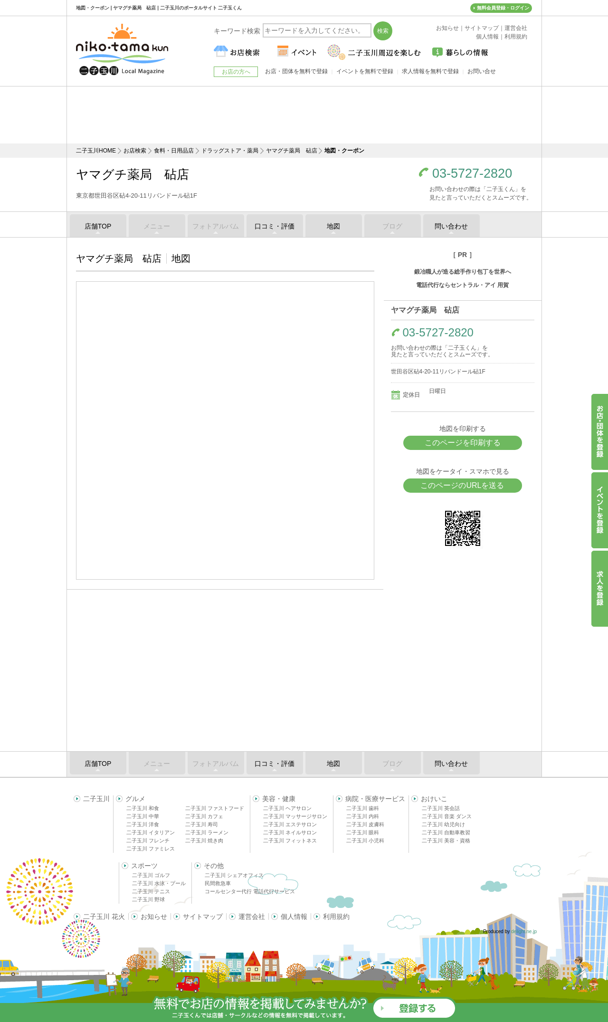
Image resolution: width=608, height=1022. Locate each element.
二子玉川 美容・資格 (446, 840)
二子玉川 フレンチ (148, 840)
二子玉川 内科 (362, 816)
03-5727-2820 (472, 173)
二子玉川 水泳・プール (159, 883)
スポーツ (144, 865)
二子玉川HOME (96, 150)
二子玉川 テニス (151, 891)
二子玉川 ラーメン (206, 832)
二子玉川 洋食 (142, 824)
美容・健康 (278, 798)
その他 (214, 865)
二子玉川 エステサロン (290, 824)
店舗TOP (98, 226)
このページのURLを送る (462, 485)
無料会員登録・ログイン (503, 7)
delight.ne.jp (524, 931)
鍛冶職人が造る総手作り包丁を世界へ (462, 271)
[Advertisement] (304, 115)
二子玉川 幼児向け (443, 824)
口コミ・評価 (274, 226)
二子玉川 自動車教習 (446, 832)
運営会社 (251, 916)
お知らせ (154, 916)
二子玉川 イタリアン (150, 832)
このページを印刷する (463, 443)
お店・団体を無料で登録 (296, 71)
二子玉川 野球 (148, 899)
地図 (333, 226)
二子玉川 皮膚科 (365, 824)
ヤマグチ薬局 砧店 (291, 150)
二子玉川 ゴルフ (151, 875)
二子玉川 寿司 (201, 824)
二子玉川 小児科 (365, 840)
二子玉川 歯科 (362, 808)
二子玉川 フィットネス (290, 840)
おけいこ (434, 798)
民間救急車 (218, 883)
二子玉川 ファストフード (214, 808)
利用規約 (336, 916)
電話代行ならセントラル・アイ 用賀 (462, 285)
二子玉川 (96, 798)
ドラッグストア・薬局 (229, 150)
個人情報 (294, 916)
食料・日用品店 (174, 150)
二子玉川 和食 (142, 808)
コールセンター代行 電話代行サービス (250, 891)
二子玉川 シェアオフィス (234, 875)
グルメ (135, 798)
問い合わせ (451, 226)
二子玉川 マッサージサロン (295, 816)
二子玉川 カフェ (204, 816)
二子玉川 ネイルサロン (290, 832)
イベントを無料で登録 (364, 71)
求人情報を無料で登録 (430, 71)
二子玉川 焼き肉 (204, 840)
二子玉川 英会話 (441, 808)
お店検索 (135, 150)
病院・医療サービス (375, 798)
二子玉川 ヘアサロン (287, 808)
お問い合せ (481, 71)
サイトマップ (203, 916)
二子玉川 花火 (104, 916)
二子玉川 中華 (142, 816)
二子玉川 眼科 (362, 832)
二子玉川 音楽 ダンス (447, 816)
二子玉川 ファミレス (150, 848)
